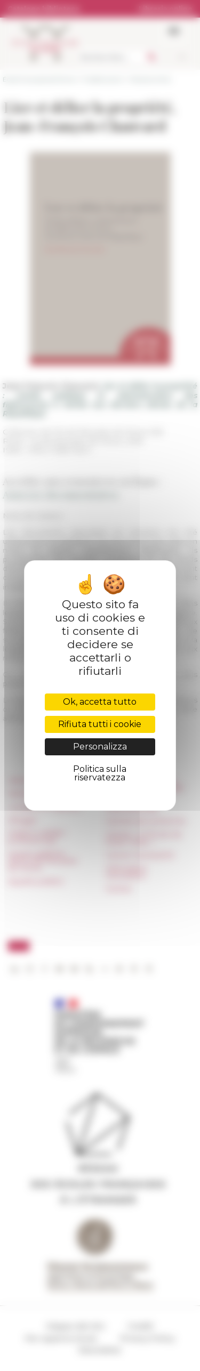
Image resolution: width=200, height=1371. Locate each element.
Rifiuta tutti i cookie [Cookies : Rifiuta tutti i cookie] (99, 724)
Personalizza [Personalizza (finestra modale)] (100, 746)
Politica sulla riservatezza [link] (99, 773)
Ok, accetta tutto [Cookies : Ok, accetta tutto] (100, 702)
